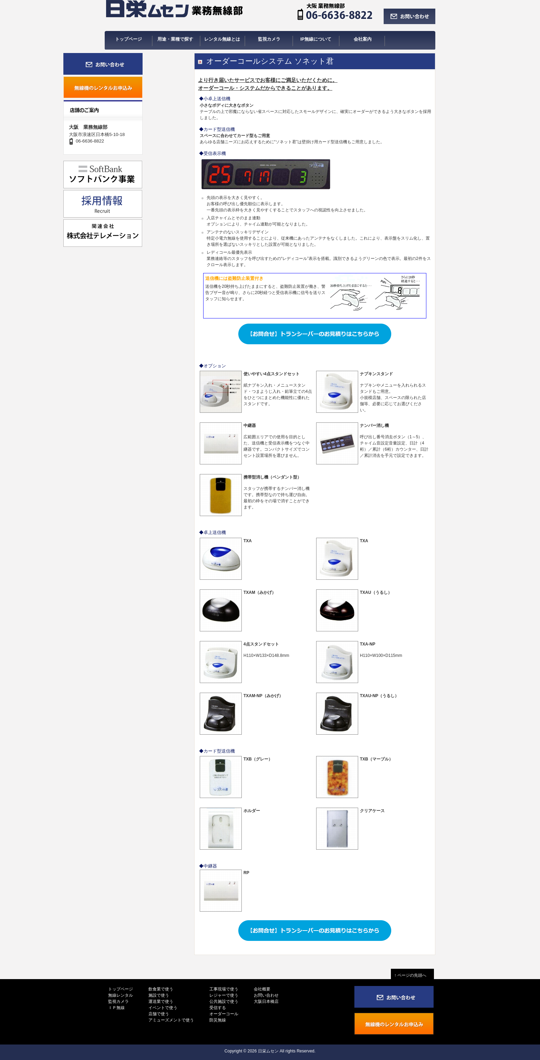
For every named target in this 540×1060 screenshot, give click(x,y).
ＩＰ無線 (116, 1007)
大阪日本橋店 (266, 1001)
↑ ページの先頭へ (412, 975)
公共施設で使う (223, 1001)
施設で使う (158, 995)
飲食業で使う (160, 989)
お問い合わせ (266, 995)
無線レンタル (120, 995)
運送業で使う (160, 1001)
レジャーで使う (223, 995)
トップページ (120, 989)
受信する (217, 1007)
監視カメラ (118, 1001)
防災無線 (217, 1020)
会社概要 (262, 989)
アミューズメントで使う (171, 1020)
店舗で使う (158, 1013)
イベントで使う (162, 1007)
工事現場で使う (223, 989)
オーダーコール (223, 1013)
